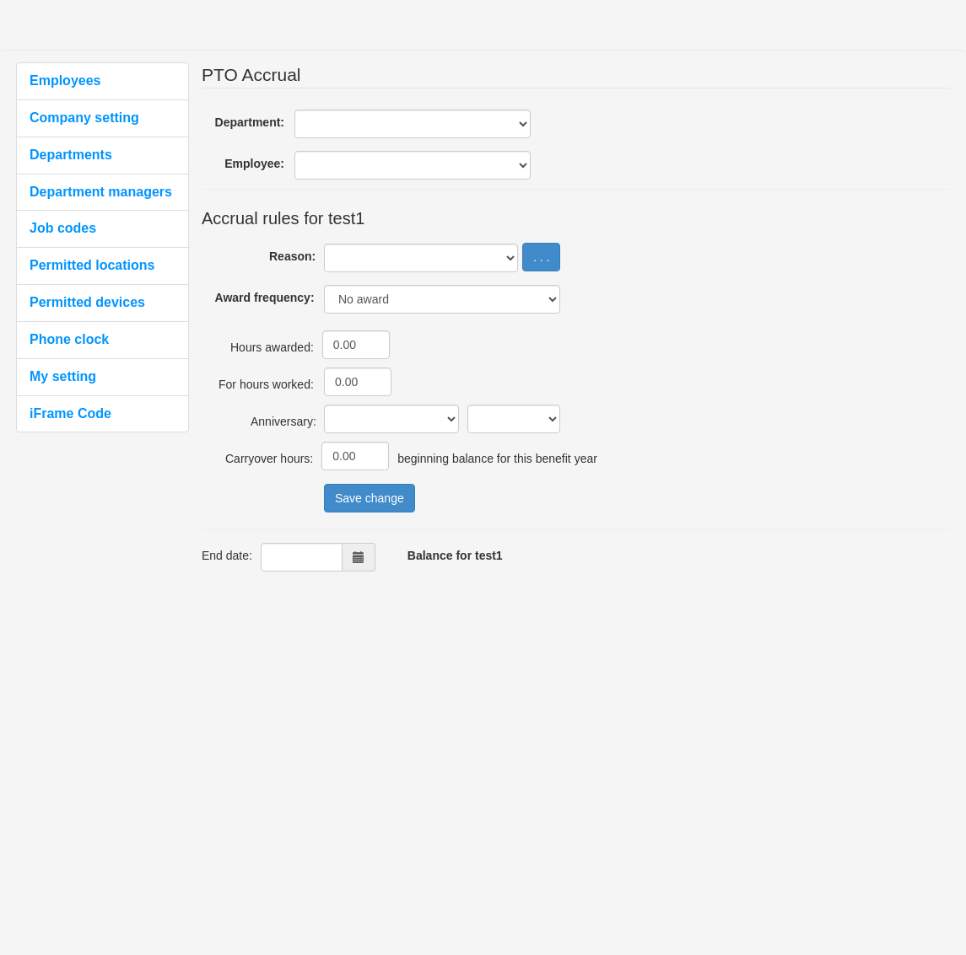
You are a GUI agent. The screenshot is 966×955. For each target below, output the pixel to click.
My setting (63, 376)
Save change (369, 498)
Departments (71, 155)
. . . (541, 257)
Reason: (292, 256)
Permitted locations (92, 265)
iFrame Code (70, 413)
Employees (65, 80)
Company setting (84, 117)
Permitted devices (87, 302)
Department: (249, 122)
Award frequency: (265, 297)
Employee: (254, 163)
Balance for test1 (455, 555)
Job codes (63, 228)
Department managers (101, 192)
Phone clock (69, 339)
